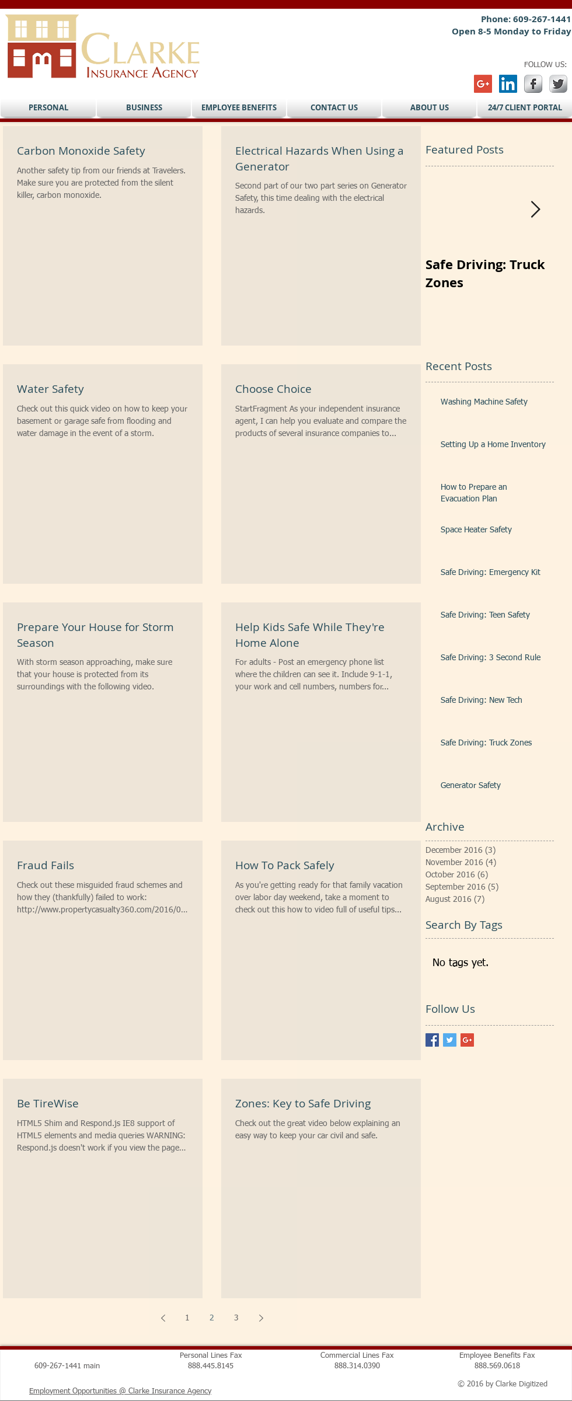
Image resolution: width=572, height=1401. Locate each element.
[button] (48, 108)
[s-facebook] (533, 84)
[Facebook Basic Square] (432, 1040)
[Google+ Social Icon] (483, 84)
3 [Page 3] (236, 1318)
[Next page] (260, 1318)
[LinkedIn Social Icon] (508, 84)
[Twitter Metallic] (558, 84)
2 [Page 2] (212, 1318)
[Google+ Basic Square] (467, 1040)
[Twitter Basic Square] (449, 1040)
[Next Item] (535, 210)
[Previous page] (162, 1318)
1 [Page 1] (187, 1318)
